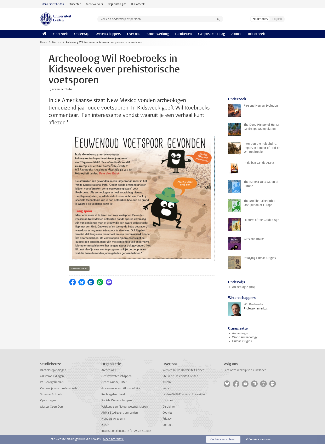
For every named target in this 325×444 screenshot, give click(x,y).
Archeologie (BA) (243, 287)
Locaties (167, 400)
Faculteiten (183, 34)
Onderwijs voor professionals (58, 388)
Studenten (75, 4)
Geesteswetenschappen (116, 376)
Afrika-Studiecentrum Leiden (119, 413)
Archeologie (240, 333)
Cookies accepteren (223, 439)
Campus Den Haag (211, 34)
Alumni (236, 34)
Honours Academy (113, 419)
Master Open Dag (51, 407)
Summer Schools (51, 394)
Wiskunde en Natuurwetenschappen (124, 407)
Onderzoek (59, 34)
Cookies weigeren (260, 439)
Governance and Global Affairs (120, 388)
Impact (166, 388)
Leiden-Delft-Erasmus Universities (183, 394)
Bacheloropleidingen (53, 370)
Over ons (133, 34)
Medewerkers (94, 4)
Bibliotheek (138, 4)
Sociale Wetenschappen (116, 400)
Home (43, 42)
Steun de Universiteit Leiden (180, 376)
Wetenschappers (108, 34)
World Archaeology (244, 337)
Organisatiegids (117, 4)
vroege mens (79, 268)
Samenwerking (158, 34)
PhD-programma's (51, 382)
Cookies (167, 413)
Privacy (167, 419)
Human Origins (242, 341)
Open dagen (48, 400)
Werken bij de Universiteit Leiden (183, 370)
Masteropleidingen (52, 376)
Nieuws (56, 42)
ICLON (105, 425)
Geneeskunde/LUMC (114, 382)
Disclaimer (169, 407)
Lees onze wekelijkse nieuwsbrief (245, 370)
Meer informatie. (113, 439)
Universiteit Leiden (53, 4)
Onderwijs (81, 34)
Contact (167, 425)
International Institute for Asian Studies (126, 431)
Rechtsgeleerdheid (113, 394)
